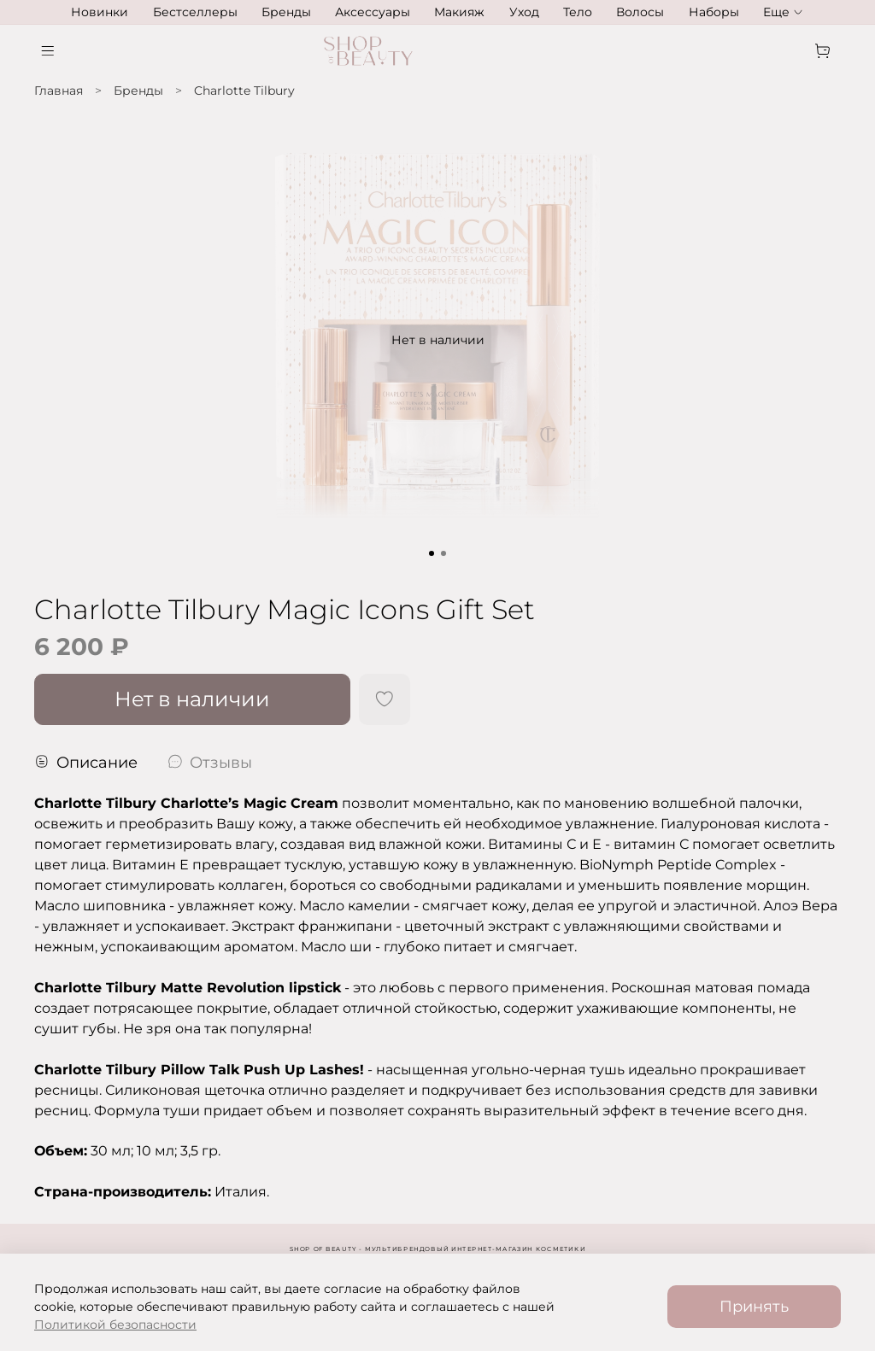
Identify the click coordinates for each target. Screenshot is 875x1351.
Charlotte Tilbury (244, 90)
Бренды (286, 12)
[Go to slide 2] (443, 553)
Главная (58, 90)
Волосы (640, 12)
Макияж (459, 12)
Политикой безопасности (115, 1324)
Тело (577, 12)
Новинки (99, 12)
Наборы (714, 12)
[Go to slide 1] (431, 553)
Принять (754, 1306)
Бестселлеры (195, 12)
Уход (524, 12)
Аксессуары (372, 12)
